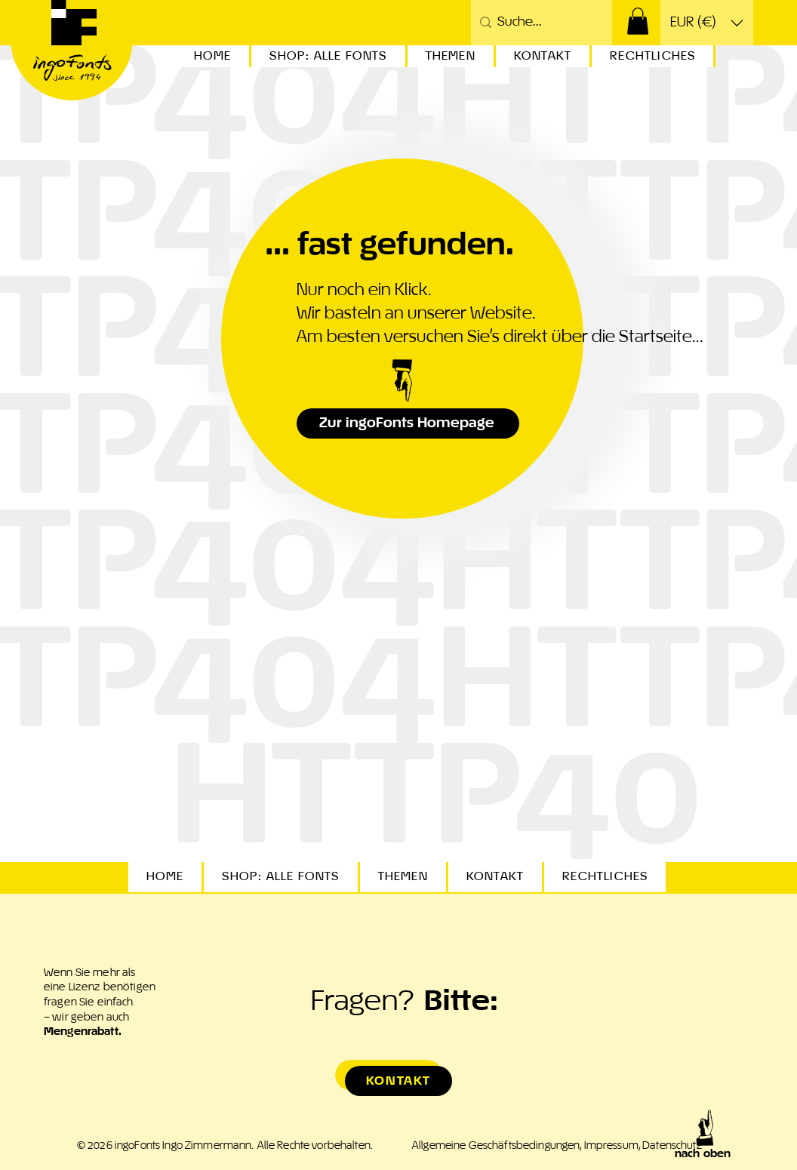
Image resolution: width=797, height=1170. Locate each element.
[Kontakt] (398, 1081)
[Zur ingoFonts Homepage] (408, 423)
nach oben (703, 1154)
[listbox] (706, 22)
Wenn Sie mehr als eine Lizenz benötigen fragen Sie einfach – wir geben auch (99, 1002)
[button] (637, 21)
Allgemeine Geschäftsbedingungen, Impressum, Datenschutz (557, 1146)
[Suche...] (538, 22)
